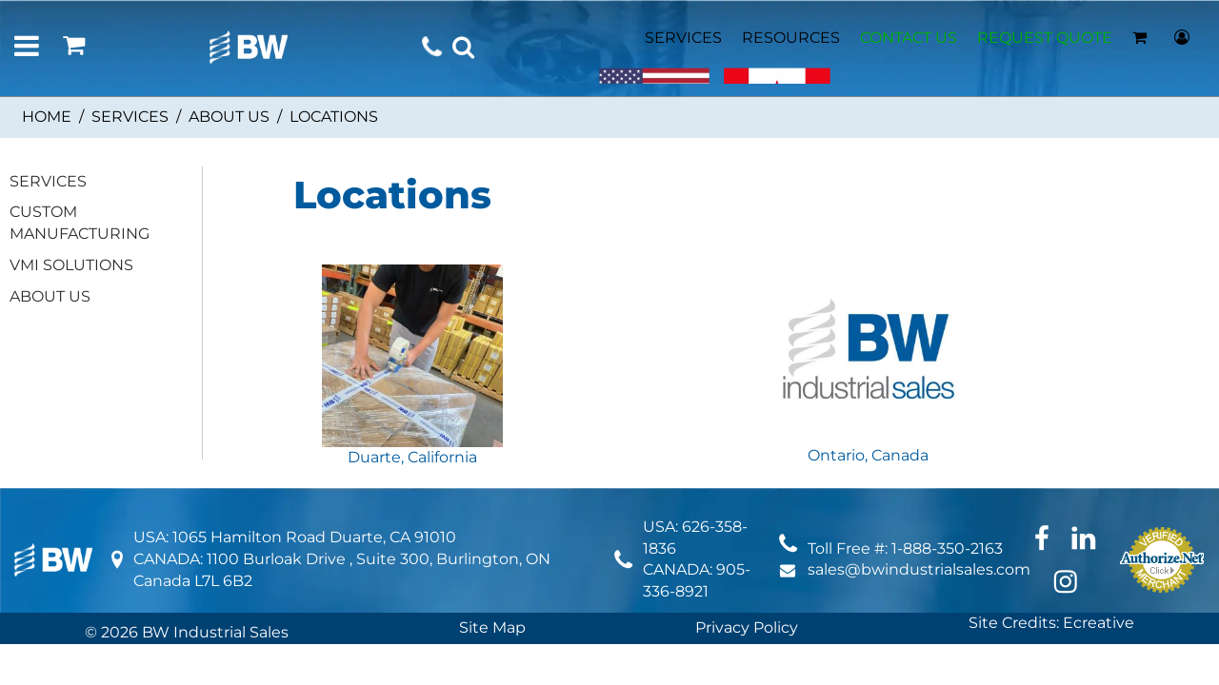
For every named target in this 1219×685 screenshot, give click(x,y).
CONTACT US (908, 38)
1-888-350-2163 (947, 548)
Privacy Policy (746, 627)
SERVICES (683, 38)
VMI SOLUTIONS (71, 265)
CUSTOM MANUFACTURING (80, 223)
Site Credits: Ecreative (1051, 623)
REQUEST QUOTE (1044, 38)
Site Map (492, 627)
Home (46, 117)
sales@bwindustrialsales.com (919, 569)
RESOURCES (791, 38)
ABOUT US (229, 117)
